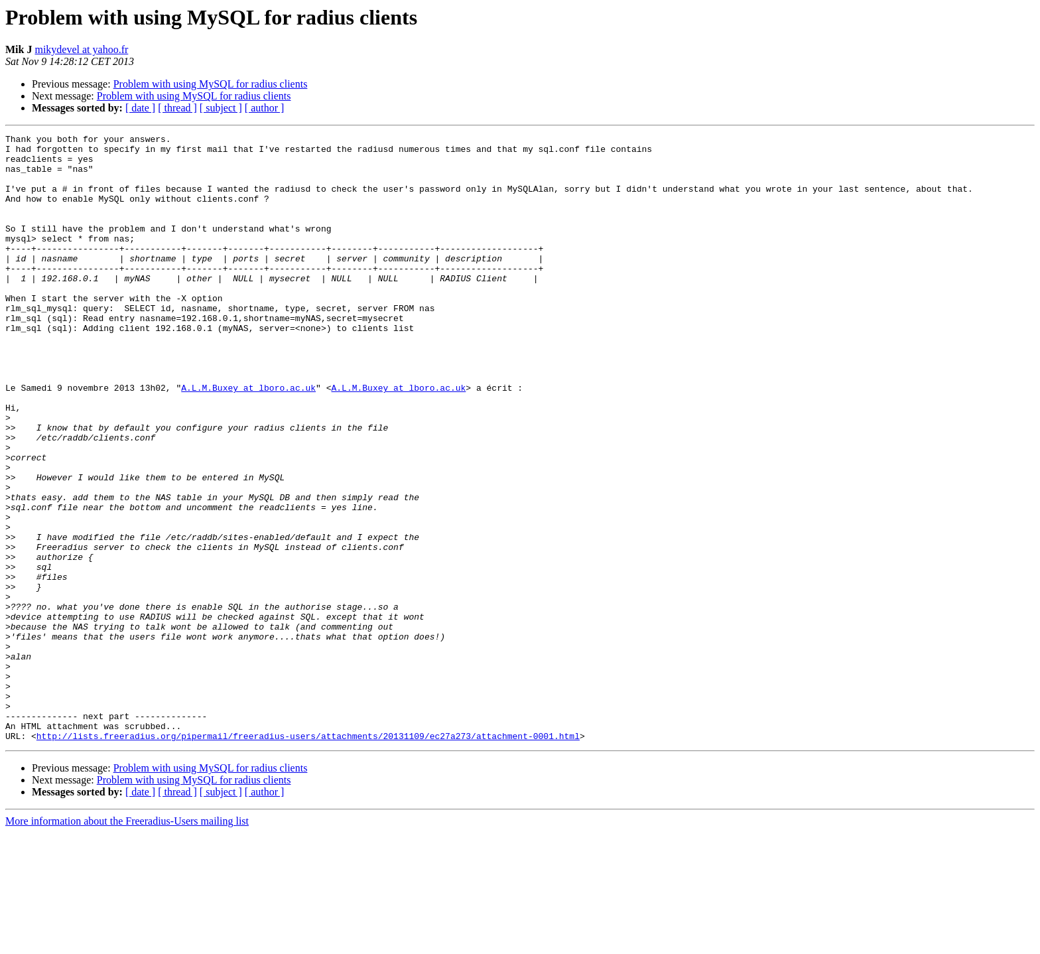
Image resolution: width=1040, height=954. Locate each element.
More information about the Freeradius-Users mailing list (127, 942)
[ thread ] (177, 107)
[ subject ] (221, 107)
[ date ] (140, 107)
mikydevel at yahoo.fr (81, 49)
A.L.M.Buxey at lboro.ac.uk (248, 439)
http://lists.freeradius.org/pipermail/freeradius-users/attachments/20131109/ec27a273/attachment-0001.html (308, 857)
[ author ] (265, 107)
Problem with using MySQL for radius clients (210, 84)
